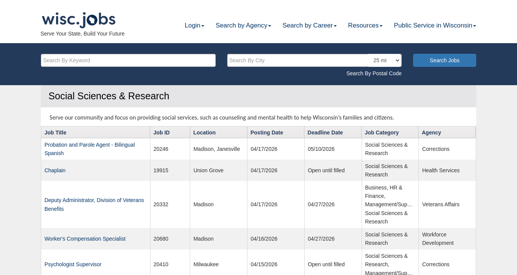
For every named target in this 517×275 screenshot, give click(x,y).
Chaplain (54, 170)
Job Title (55, 132)
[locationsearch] (384, 60)
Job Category (382, 132)
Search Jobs (445, 60)
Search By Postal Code (374, 73)
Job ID (161, 132)
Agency (431, 132)
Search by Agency (243, 25)
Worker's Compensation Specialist (85, 239)
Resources (365, 25)
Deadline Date (325, 132)
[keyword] (128, 60)
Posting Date (266, 132)
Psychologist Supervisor (72, 264)
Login (194, 25)
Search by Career (310, 25)
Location (204, 132)
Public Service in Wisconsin (435, 25)
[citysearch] (314, 60)
